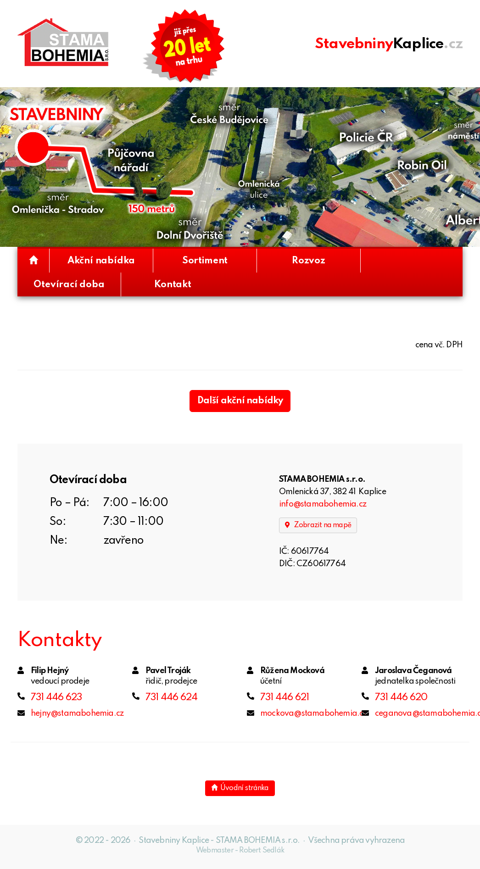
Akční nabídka (101, 261)
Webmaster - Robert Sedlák (240, 850)
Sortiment (205, 261)
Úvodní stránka (239, 788)
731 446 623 (56, 697)
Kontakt (172, 285)
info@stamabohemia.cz (322, 504)
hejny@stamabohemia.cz (77, 713)
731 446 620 (401, 697)
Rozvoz (308, 261)
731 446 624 (171, 697)
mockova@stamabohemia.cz (313, 713)
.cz (389, 44)
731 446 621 (284, 697)
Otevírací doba (68, 285)
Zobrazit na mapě (318, 525)
